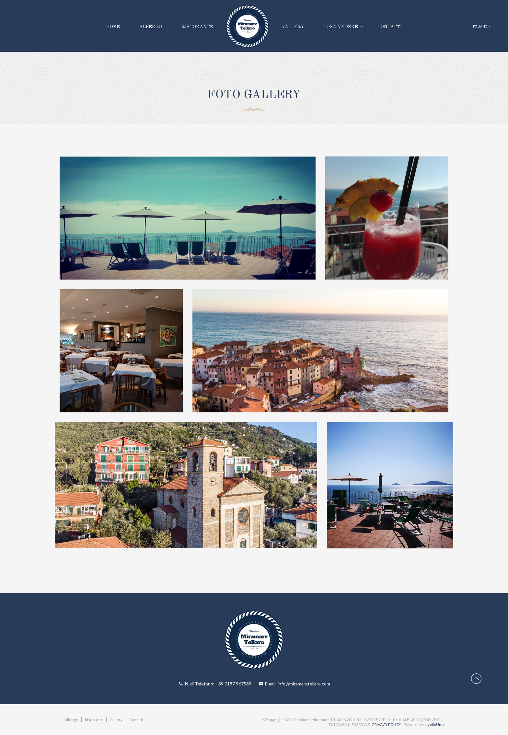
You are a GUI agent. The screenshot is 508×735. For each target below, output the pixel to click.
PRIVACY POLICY (386, 724)
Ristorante (94, 719)
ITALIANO (481, 26)
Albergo (71, 719)
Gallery (116, 719)
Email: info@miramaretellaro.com (297, 683)
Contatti (136, 719)
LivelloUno (434, 724)
